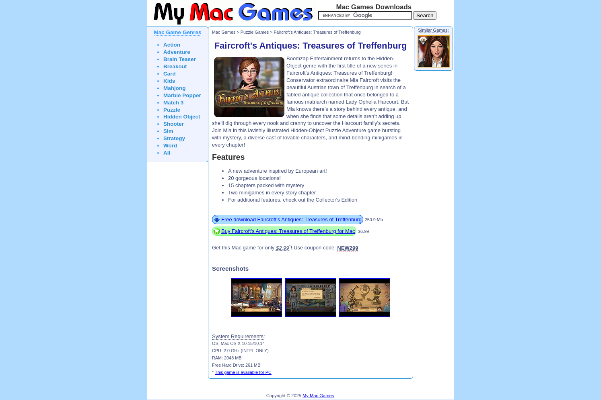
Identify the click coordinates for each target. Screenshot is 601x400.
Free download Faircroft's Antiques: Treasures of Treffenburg (291, 219)
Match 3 (173, 103)
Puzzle (171, 110)
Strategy (174, 138)
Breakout (175, 66)
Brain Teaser (179, 59)
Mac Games (223, 32)
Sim (168, 131)
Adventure (176, 52)
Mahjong (174, 88)
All (166, 153)
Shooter (173, 124)
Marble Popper (182, 95)
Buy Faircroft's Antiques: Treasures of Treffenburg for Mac (288, 231)
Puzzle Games (255, 32)
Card (169, 74)
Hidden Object (181, 117)
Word (170, 146)
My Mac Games (318, 395)
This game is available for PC (243, 372)
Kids (169, 81)
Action (171, 45)
